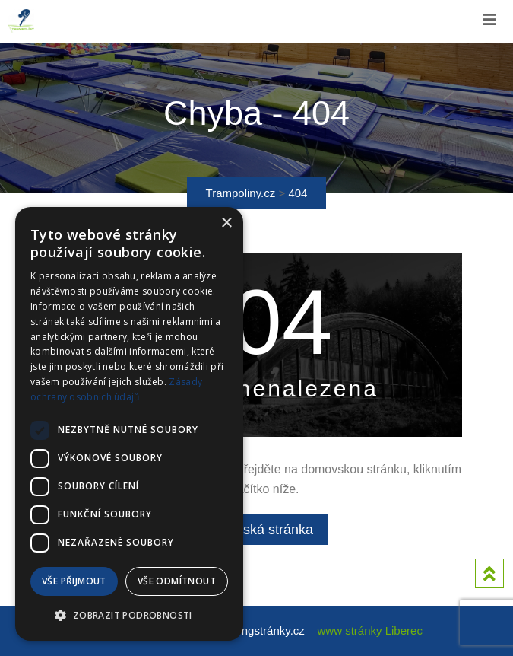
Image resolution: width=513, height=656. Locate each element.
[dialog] (129, 424)
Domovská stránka (256, 529)
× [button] (226, 223)
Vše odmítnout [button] (177, 581)
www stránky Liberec (370, 630)
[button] (129, 616)
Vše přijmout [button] (74, 581)
